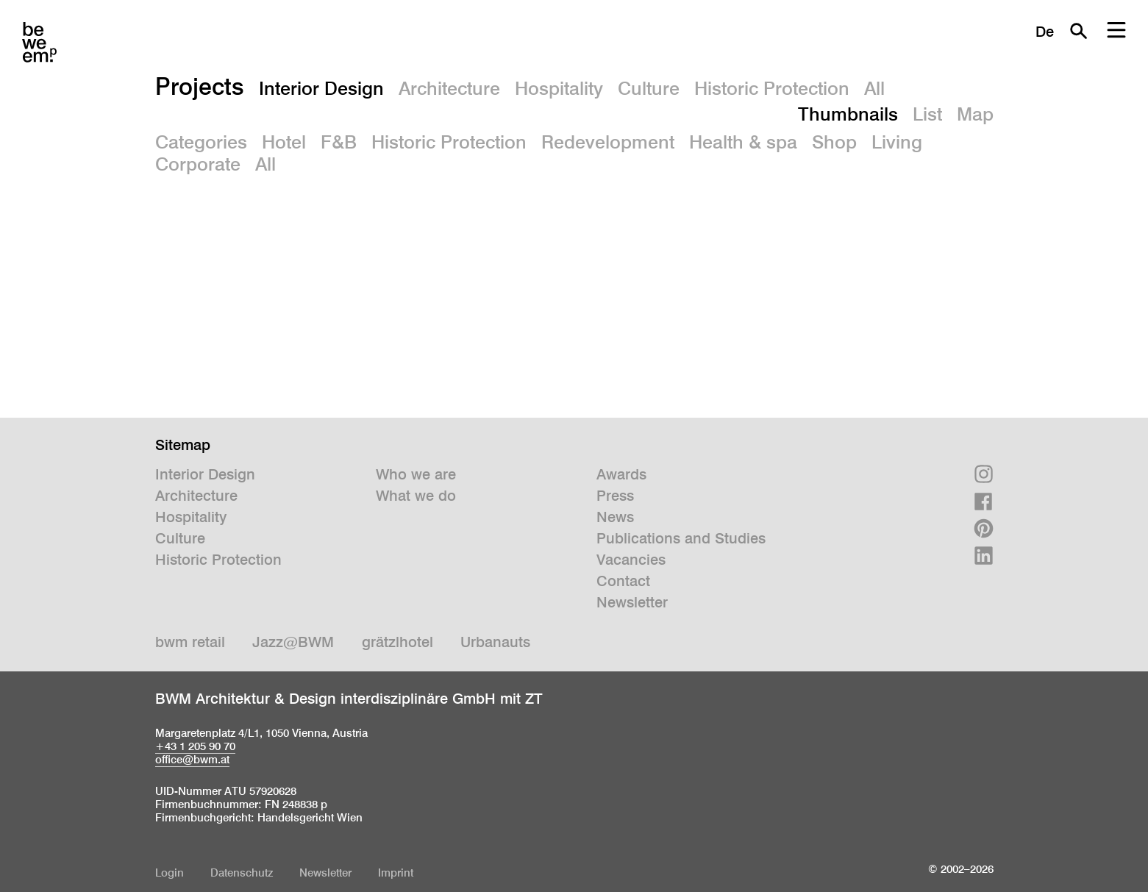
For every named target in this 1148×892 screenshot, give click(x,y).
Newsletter (632, 602)
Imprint (395, 872)
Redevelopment (607, 142)
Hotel (284, 142)
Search (1078, 31)
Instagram (984, 474)
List (927, 114)
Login (169, 872)
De (1044, 31)
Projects (199, 86)
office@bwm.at (192, 759)
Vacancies (631, 559)
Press (615, 495)
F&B (339, 142)
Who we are (416, 474)
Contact (623, 581)
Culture (649, 88)
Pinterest (984, 528)
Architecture (449, 88)
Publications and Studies (681, 538)
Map (975, 114)
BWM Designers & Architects (39, 42)
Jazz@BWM (293, 642)
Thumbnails (848, 114)
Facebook (984, 501)
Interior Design (321, 88)
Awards (621, 474)
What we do (416, 495)
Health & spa (743, 142)
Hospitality (559, 88)
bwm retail (190, 642)
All (874, 88)
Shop (834, 142)
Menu (1116, 31)
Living (896, 142)
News (615, 517)
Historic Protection (771, 88)
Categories (201, 142)
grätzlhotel (397, 642)
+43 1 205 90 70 (195, 746)
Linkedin (984, 555)
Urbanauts (495, 642)
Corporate (197, 164)
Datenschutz (241, 872)
